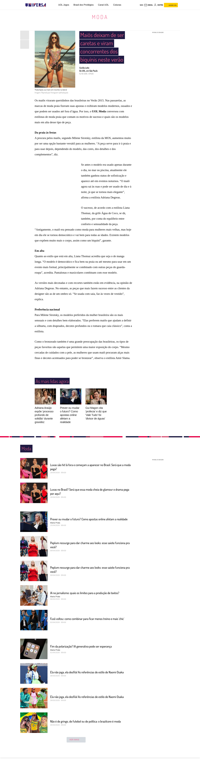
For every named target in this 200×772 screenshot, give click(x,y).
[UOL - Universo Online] (48, 5)
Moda (100, 17)
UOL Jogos (63, 5)
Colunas (117, 5)
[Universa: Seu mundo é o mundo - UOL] (35, 5)
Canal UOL (103, 5)
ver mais (76, 745)
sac (141, 5)
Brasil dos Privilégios (83, 5)
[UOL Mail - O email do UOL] (148, 5)
